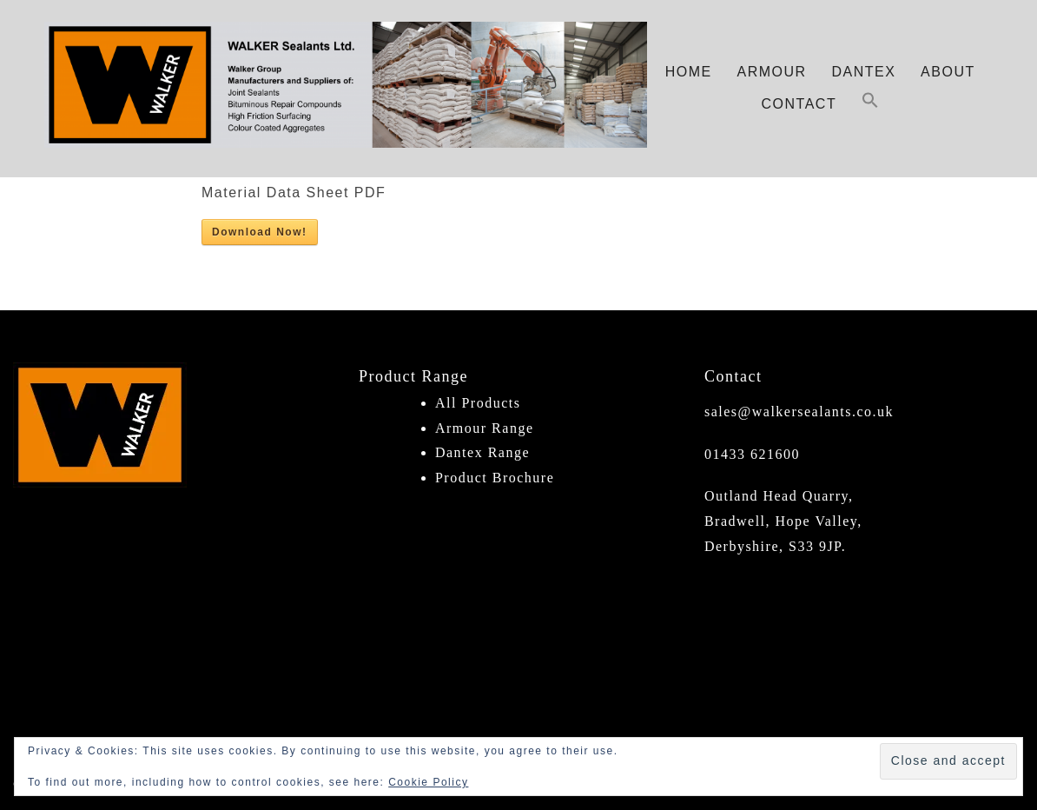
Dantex (863, 71)
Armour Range (484, 428)
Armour (772, 71)
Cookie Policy (428, 782)
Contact (799, 103)
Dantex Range (482, 452)
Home (688, 71)
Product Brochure (494, 477)
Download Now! (259, 232)
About (948, 71)
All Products (477, 402)
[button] (870, 105)
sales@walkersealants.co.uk (799, 411)
